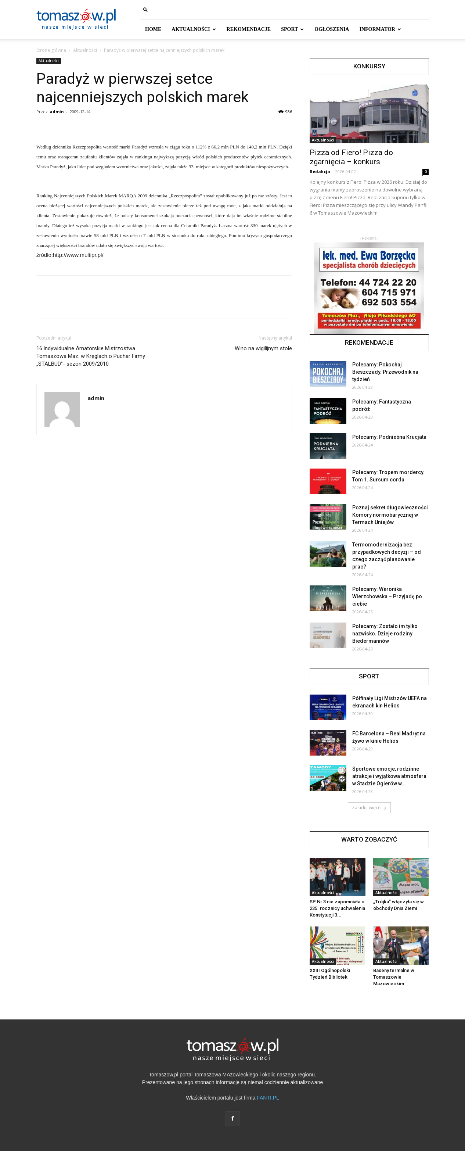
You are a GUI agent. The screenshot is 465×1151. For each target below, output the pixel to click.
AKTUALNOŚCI (194, 29)
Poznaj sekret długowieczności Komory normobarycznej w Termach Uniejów (390, 515)
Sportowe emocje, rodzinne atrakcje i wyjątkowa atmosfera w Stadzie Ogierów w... (389, 776)
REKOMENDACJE (249, 29)
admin (57, 111)
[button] (145, 9)
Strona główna (51, 50)
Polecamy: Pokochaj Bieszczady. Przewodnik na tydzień (385, 372)
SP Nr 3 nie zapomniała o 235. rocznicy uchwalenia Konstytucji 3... (337, 908)
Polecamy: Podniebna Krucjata (389, 437)
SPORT (292, 29)
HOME (153, 29)
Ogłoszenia (331, 29)
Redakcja (320, 171)
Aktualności (85, 50)
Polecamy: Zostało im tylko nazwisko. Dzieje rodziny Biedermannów (385, 633)
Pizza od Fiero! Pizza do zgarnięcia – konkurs (351, 157)
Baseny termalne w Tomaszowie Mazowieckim (393, 977)
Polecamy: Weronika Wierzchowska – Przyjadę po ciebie (387, 596)
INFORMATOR (380, 29)
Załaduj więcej (369, 807)
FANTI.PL (268, 1098)
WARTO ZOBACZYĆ (369, 839)
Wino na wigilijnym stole (263, 348)
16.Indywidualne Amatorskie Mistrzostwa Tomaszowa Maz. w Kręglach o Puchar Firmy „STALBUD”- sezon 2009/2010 (90, 356)
